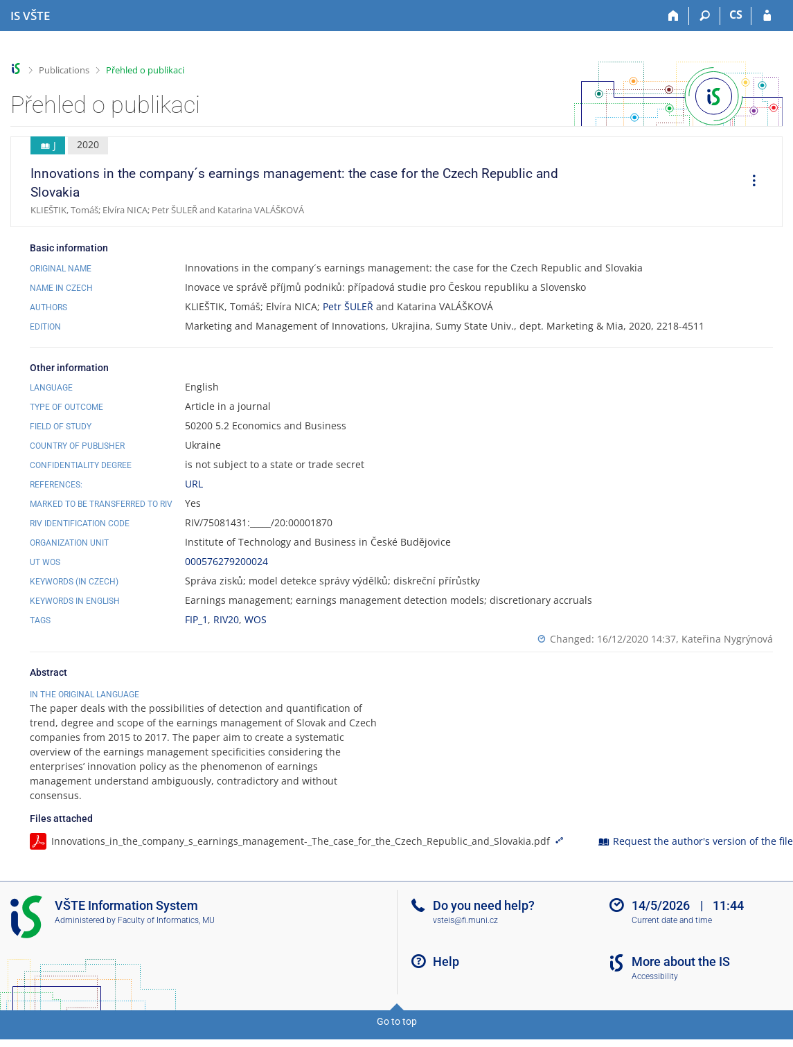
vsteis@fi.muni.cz (465, 920)
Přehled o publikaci (145, 70)
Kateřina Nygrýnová (727, 638)
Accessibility (655, 976)
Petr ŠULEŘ (348, 306)
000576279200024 (226, 561)
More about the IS (681, 961)
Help (446, 961)
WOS (255, 619)
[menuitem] (749, 182)
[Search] (704, 16)
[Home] (673, 16)
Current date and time (672, 920)
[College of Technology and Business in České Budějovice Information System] (30, 16)
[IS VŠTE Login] (767, 16)
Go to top (397, 1021)
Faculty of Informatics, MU (166, 920)
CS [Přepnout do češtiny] (735, 14)
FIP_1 (196, 619)
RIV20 (226, 619)
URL (194, 483)
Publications (64, 70)
